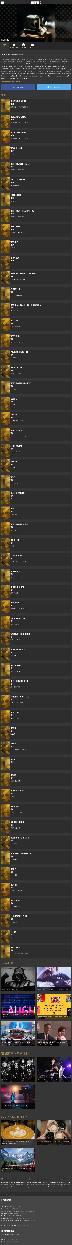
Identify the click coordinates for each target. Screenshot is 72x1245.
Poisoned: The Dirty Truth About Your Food (11, 1194)
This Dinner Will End (6, 1187)
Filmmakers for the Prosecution (8, 1208)
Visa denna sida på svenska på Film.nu (12, 54)
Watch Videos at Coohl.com (14, 1105)
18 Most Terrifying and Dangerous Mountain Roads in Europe (15, 1232)
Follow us (3, 1222)
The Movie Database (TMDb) (52, 1166)
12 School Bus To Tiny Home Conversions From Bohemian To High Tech (18, 1239)
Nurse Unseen (4, 1206)
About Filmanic (5, 1218)
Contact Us (4, 1220)
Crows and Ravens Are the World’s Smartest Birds (12, 1229)
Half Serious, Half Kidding (7, 1196)
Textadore (3, 1241)
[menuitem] (3, 1177)
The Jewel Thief (5, 1189)
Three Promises (5, 1199)
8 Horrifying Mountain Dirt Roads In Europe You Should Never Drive (17, 1236)
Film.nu (3, 1225)
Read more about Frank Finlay (10, 81)
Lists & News (7, 963)
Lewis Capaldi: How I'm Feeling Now (9, 1201)
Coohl (2, 1227)
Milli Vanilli (3, 1192)
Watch (2, 1234)
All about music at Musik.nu (15, 1046)
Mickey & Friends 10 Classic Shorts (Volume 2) (11, 1204)
